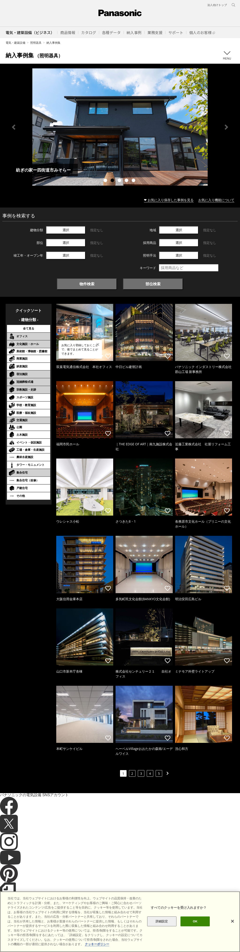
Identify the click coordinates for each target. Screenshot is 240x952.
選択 (66, 230)
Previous (13, 127)
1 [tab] (106, 181)
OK (195, 921)
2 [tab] (113, 181)
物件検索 (86, 283)
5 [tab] (134, 181)
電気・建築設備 (15, 43)
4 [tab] (127, 181)
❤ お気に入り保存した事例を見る (169, 200)
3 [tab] (120, 181)
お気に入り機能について (216, 200)
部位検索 (153, 283)
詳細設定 (162, 921)
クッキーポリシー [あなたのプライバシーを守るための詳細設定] (97, 944)
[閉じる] (232, 921)
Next (226, 127)
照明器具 (35, 43)
